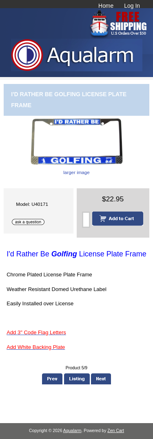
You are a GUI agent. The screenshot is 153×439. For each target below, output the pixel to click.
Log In (132, 5)
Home (105, 5)
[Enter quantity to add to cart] (86, 220)
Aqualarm (72, 430)
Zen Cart (115, 430)
